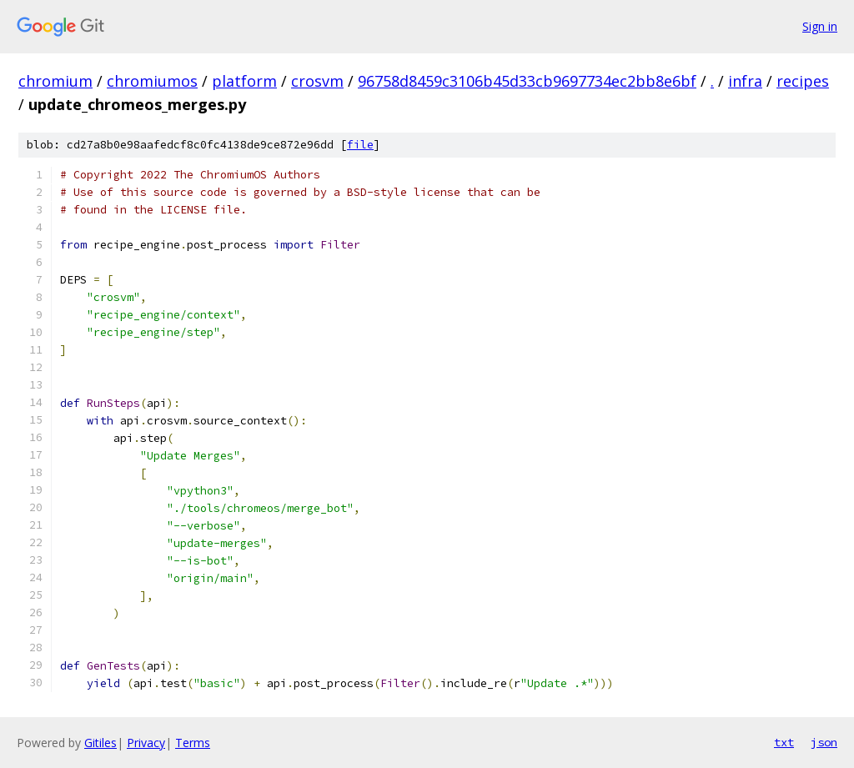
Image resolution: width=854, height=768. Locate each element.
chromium (55, 81)
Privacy (146, 742)
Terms (192, 742)
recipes (802, 81)
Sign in (819, 26)
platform (244, 81)
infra (745, 81)
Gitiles (100, 742)
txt (784, 742)
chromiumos (152, 81)
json (824, 742)
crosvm (317, 81)
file (360, 145)
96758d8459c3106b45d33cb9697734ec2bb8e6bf (527, 81)
